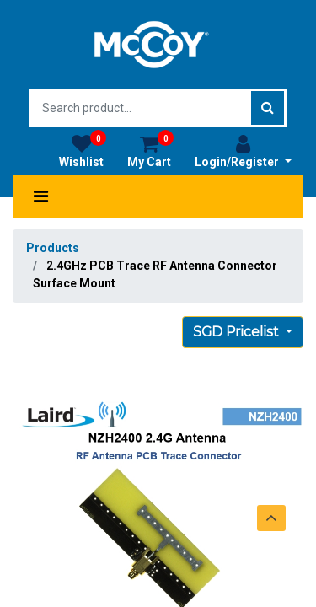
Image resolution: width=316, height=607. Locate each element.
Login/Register (243, 151)
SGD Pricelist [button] (237, 332)
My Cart (150, 151)
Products (52, 248)
